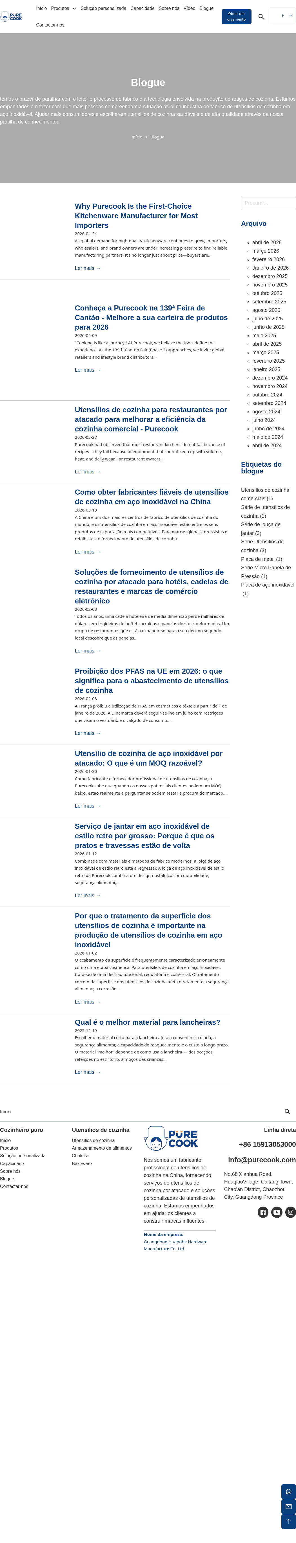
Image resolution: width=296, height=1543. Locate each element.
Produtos (60, 8)
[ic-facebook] (263, 1212)
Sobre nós (169, 8)
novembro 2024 (270, 386)
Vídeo (189, 8)
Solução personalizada (103, 8)
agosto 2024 (266, 412)
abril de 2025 (267, 344)
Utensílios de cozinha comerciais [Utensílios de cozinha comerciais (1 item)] (265, 495)
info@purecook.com (262, 1160)
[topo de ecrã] (288, 1521)
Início (41, 8)
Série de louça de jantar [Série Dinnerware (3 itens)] (261, 529)
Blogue (207, 8)
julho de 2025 (267, 318)
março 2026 (265, 251)
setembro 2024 (269, 403)
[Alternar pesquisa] (261, 16)
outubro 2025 (267, 293)
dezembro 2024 (270, 378)
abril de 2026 (267, 242)
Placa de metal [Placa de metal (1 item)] (261, 559)
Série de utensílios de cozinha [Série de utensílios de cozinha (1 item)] (265, 512)
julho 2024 (264, 420)
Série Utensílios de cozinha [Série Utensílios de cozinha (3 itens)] (262, 547)
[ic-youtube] (276, 1212)
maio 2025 (264, 335)
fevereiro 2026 (268, 259)
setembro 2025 (269, 302)
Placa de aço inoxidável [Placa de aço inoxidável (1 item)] (267, 590)
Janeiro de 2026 (270, 268)
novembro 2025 (270, 285)
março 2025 (265, 352)
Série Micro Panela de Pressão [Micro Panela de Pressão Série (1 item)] (266, 573)
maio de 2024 (267, 437)
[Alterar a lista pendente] (74, 8)
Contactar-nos (50, 25)
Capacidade (142, 8)
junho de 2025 (268, 327)
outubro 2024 (267, 395)
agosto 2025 (266, 310)
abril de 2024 (267, 445)
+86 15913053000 (267, 1144)
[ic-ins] (290, 1212)
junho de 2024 (268, 428)
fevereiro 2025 (268, 361)
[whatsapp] (288, 1491)
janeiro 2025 (266, 369)
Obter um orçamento (236, 16)
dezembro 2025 (270, 276)
